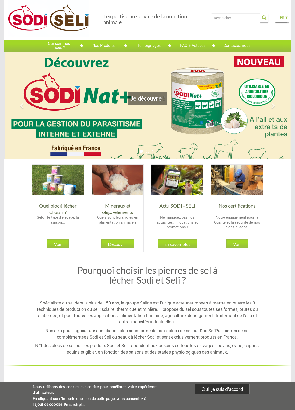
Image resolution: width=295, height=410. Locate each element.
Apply (264, 17)
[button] (22, 105)
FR (282, 17)
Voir (58, 244)
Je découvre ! (147, 98)
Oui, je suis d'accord (222, 389)
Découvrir (117, 244)
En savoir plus (177, 244)
